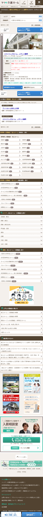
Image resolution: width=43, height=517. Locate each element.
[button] (21, 17)
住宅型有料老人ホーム (9, 188)
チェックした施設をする (30, 514)
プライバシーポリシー (18, 497)
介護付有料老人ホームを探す (15, 482)
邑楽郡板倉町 (28, 171)
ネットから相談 (20, 447)
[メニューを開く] (39, 2)
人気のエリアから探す (20, 488)
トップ (5, 468)
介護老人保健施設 (8, 200)
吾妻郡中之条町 (28, 163)
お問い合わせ (6, 497)
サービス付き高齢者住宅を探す (29, 485)
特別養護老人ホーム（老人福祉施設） (14, 196)
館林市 (26, 148)
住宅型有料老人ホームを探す (10, 485)
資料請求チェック (2, 41)
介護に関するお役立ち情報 (9, 328)
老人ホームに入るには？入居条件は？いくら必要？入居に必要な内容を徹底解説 (20, 344)
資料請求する (9, 87)
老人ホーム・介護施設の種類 (9, 312)
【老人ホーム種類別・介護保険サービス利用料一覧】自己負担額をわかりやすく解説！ (20, 369)
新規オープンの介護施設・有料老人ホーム (13, 320)
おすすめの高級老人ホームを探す (11, 491)
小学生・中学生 (21, 472)
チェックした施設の (30, 30)
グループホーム (7, 203)
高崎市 (26, 140)
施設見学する (29, 87)
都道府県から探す (7, 488)
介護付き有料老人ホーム (9, 51)
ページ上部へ (23, 457)
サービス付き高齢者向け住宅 (11, 192)
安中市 (26, 156)
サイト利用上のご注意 (32, 497)
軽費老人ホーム (7, 207)
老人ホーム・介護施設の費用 (9, 316)
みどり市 (5, 160)
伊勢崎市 (26, 144)
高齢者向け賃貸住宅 (9, 269)
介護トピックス (5, 332)
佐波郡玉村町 (6, 171)
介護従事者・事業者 (25, 468)
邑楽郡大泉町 (6, 175)
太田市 (5, 148)
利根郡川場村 (28, 167)
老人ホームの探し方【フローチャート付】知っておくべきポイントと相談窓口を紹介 (20, 350)
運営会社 (20, 500)
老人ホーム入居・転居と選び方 (10, 324)
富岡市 (4, 156)
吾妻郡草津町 (6, 167)
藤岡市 (9, 58)
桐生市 (4, 144)
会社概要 (4, 507)
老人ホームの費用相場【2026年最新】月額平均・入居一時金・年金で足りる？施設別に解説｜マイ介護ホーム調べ (20, 356)
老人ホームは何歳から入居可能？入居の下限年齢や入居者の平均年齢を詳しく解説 (20, 363)
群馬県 (7, 58)
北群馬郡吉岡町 (7, 163)
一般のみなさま (12, 468)
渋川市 (4, 152)
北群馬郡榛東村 (28, 160)
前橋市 (5, 140)
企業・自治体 (36, 468)
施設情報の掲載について (9, 500)
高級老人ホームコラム (29, 491)
